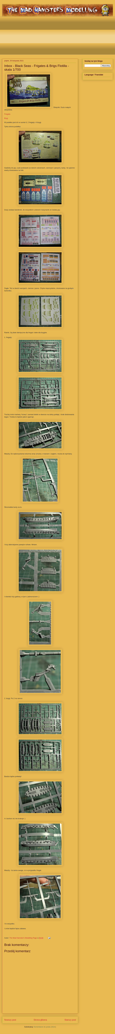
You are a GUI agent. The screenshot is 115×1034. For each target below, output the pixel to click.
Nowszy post (10, 1020)
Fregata (7, 114)
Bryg (6, 118)
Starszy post (70, 1020)
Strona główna (40, 1020)
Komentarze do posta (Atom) (45, 1027)
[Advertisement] (59, 35)
